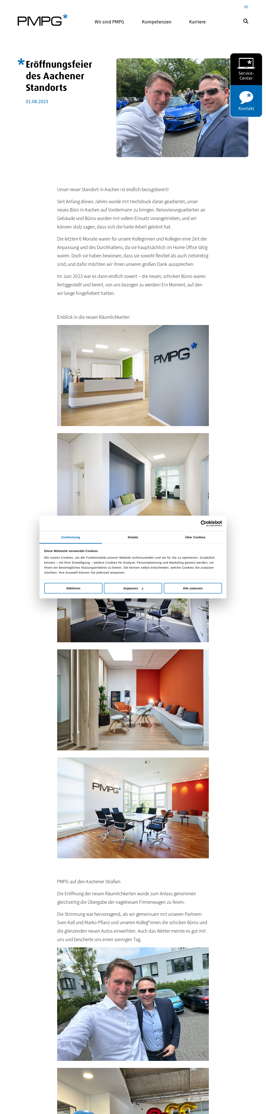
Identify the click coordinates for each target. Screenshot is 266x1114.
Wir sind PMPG (109, 22)
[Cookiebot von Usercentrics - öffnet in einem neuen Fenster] (204, 523)
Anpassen (133, 588)
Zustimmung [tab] (70, 537)
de (246, 6)
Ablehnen (73, 588)
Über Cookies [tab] (195, 537)
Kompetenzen (156, 22)
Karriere (197, 22)
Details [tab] (133, 537)
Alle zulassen (193, 588)
